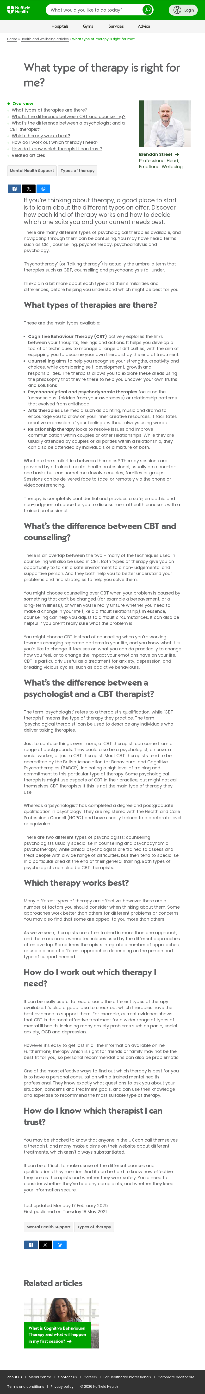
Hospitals (60, 26)
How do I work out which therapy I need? (55, 142)
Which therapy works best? (41, 136)
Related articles (28, 155)
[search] (100, 9)
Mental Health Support (32, 170)
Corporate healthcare (176, 1377)
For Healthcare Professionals (127, 1377)
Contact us (67, 1377)
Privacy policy (62, 1386)
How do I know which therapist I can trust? (57, 149)
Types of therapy (78, 170)
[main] (102, 701)
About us (14, 1377)
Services (116, 26)
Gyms (88, 26)
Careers (90, 1377)
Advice (144, 26)
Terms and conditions (25, 1386)
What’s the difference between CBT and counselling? (68, 116)
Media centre (40, 1377)
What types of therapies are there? (49, 110)
